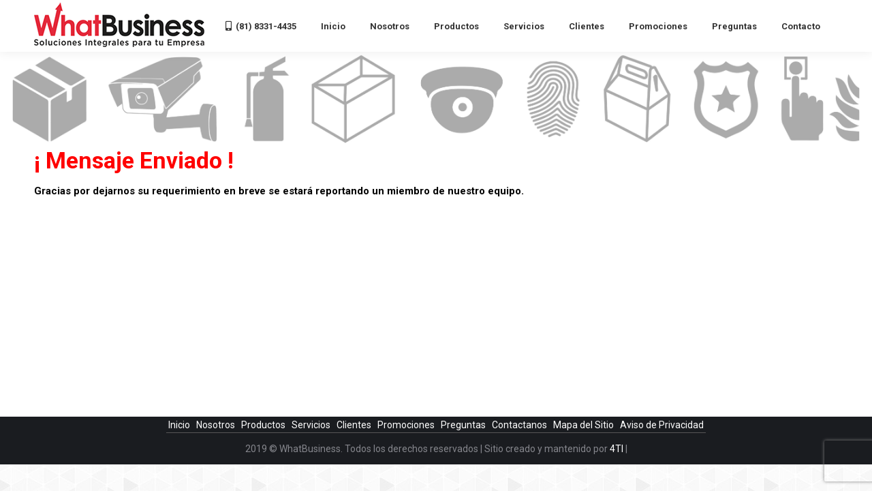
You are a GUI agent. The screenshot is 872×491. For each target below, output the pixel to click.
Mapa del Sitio (584, 424)
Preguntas (464, 424)
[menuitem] (261, 26)
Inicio (180, 424)
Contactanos (520, 424)
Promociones (407, 424)
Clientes (355, 424)
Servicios (312, 424)
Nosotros (216, 424)
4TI (616, 448)
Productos (264, 424)
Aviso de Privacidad (662, 424)
